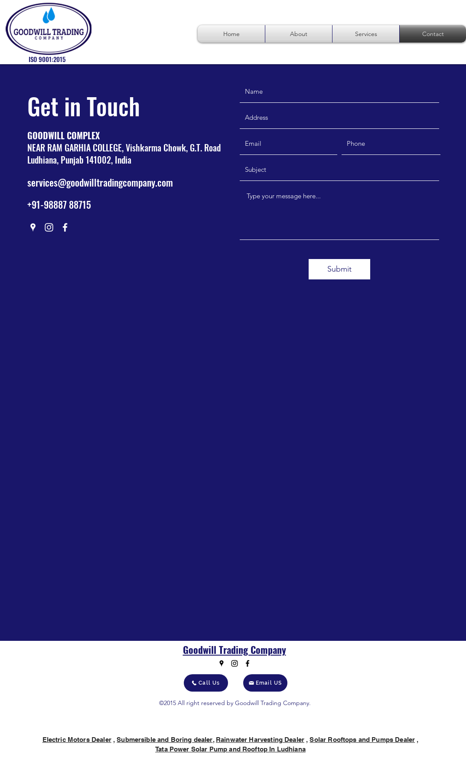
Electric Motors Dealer (76, 739)
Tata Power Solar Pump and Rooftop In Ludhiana (230, 749)
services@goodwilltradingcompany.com (100, 182)
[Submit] (339, 269)
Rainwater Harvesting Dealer (260, 739)
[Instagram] (49, 227)
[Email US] (265, 683)
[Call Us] (206, 683)
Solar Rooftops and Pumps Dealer (362, 739)
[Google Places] (33, 227)
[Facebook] (65, 227)
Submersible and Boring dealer (164, 739)
